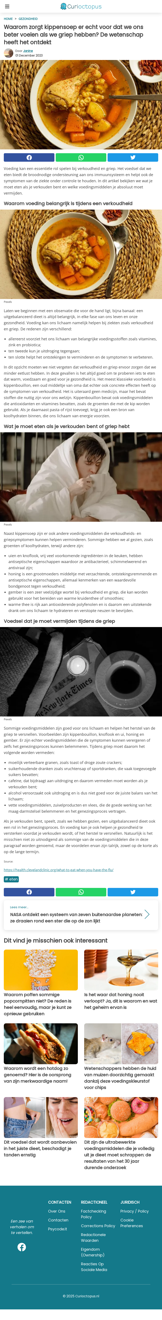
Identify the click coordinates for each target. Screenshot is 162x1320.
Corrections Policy (98, 1225)
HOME (8, 19)
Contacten (58, 1220)
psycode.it (57, 1229)
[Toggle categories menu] (7, 6)
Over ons (56, 1211)
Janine (28, 51)
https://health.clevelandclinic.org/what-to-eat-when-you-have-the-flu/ (58, 870)
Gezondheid (28, 19)
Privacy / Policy (134, 1211)
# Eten (11, 879)
